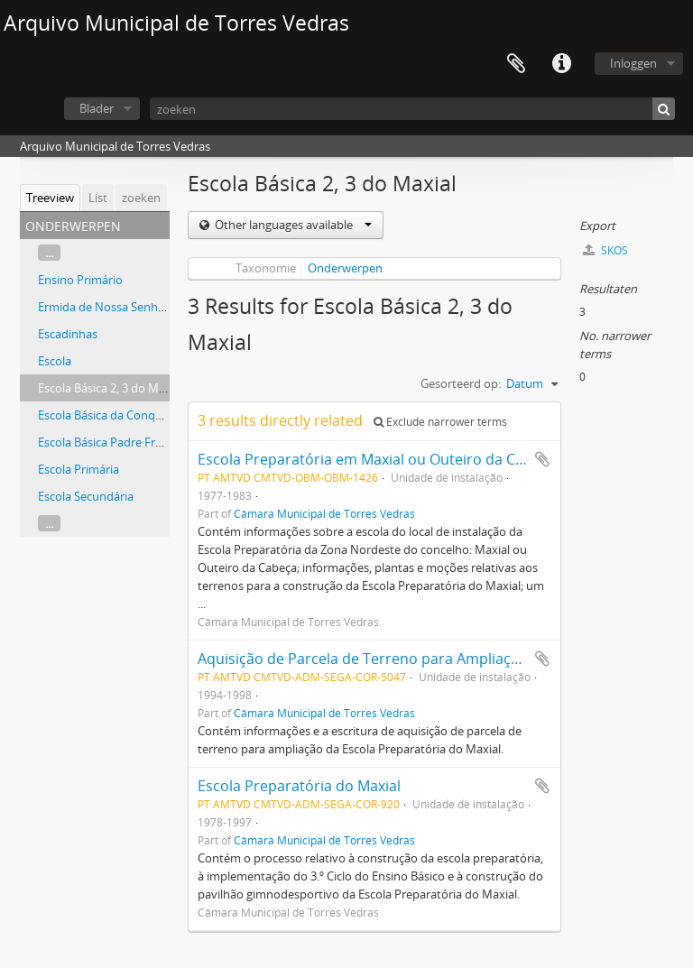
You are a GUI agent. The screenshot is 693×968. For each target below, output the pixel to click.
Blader (96, 108)
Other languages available (292, 225)
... (49, 252)
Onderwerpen (345, 268)
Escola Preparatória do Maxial (299, 786)
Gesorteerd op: (460, 383)
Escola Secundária (86, 496)
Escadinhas (67, 334)
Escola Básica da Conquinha (112, 415)
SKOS (605, 250)
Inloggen (633, 63)
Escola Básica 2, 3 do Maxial (110, 388)
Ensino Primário (80, 280)
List (97, 197)
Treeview (50, 197)
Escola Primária (78, 469)
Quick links (561, 64)
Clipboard (516, 64)
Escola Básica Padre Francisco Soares (136, 442)
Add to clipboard (542, 459)
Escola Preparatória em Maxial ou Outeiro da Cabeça (377, 459)
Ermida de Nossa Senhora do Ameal (133, 307)
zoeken (141, 197)
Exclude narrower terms (440, 421)
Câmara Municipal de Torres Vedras (324, 513)
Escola (54, 361)
